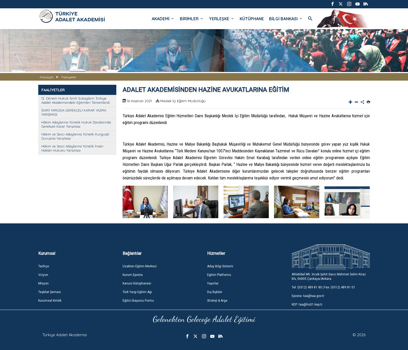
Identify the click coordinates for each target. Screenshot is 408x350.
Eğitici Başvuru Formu (138, 300)
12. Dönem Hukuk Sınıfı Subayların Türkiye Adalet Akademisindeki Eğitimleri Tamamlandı (75, 100)
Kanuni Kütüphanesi (137, 283)
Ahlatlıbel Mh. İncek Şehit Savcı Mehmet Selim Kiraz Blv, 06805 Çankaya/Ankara (329, 277)
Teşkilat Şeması (49, 292)
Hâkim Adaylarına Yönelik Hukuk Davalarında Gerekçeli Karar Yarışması (76, 124)
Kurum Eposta (133, 275)
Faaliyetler (68, 77)
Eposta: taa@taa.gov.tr (308, 296)
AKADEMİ (163, 18)
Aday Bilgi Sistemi (220, 266)
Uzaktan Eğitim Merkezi (140, 266)
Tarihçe (43, 266)
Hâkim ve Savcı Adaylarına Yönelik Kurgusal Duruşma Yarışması (75, 136)
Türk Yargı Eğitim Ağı (137, 292)
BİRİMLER (192, 18)
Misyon (43, 283)
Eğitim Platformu (219, 275)
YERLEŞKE (221, 18)
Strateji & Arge (217, 300)
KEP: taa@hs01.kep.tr (307, 304)
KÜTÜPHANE (252, 18)
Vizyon (43, 275)
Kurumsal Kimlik (49, 300)
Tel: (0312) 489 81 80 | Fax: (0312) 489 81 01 (323, 287)
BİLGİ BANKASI (286, 18)
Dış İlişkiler (214, 292)
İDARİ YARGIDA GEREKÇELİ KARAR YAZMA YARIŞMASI (73, 112)
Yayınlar (213, 283)
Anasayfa (46, 77)
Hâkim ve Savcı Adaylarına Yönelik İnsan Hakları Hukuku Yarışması (72, 148)
